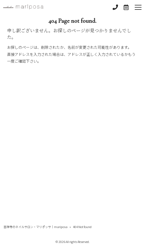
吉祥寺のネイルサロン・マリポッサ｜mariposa (36, 227)
